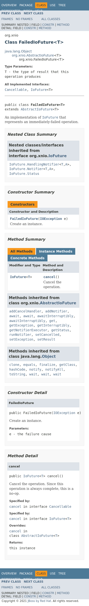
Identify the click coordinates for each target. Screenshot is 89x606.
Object (49, 356)
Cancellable (16, 90)
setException (21, 339)
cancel (49, 277)
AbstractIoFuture (37, 109)
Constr (48, 24)
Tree (62, 5)
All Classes (50, 19)
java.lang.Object (18, 51)
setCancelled (47, 335)
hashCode (17, 369)
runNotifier (20, 335)
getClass (67, 365)
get (52, 321)
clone (14, 365)
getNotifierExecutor (28, 330)
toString (17, 374)
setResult (46, 339)
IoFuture (39, 90)
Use (53, 5)
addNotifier (56, 311)
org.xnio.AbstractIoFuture (33, 55)
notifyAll (54, 369)
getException (21, 325)
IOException (51, 219)
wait (33, 374)
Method (63, 24)
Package (26, 5)
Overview (9, 5)
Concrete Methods (27, 258)
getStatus (60, 330)
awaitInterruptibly (55, 316)
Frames (7, 19)
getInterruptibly (53, 325)
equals (29, 365)
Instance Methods (55, 251)
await (14, 316)
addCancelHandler (25, 311)
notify (35, 369)
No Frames (24, 19)
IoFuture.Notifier (26, 169)
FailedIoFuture (24, 219)
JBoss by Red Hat (39, 601)
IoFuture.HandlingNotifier (34, 164)
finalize (47, 365)
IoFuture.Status (24, 174)
